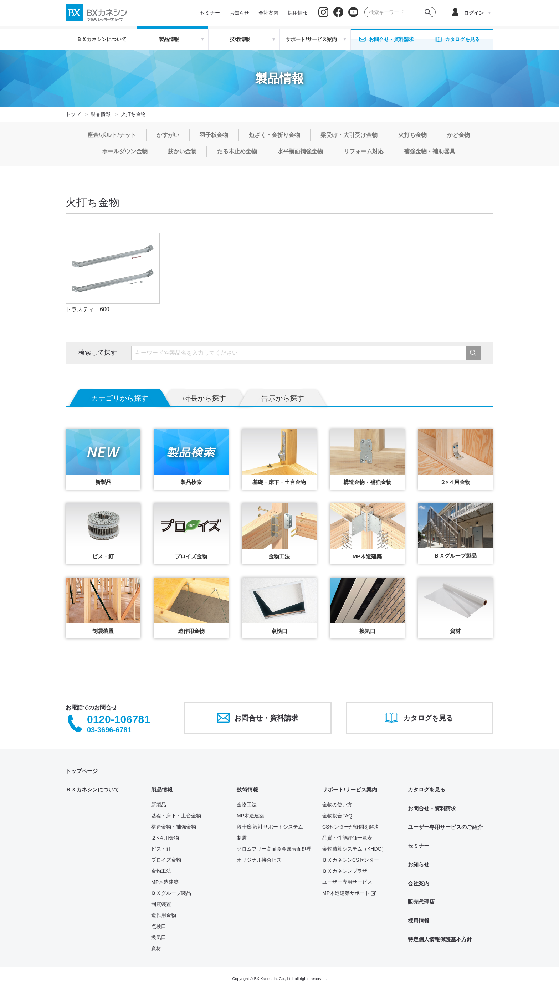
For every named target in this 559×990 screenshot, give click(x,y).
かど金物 (458, 135)
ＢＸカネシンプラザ (344, 871)
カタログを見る (426, 789)
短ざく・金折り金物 (274, 135)
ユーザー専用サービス (347, 882)
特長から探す (204, 398)
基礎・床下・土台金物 (176, 816)
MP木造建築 (165, 882)
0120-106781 (118, 719)
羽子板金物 (214, 135)
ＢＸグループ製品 (171, 893)
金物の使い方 (337, 804)
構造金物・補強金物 (173, 827)
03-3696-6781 (109, 730)
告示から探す (282, 398)
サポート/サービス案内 (349, 789)
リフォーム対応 (364, 151)
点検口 (158, 926)
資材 (156, 948)
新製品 (158, 804)
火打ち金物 (412, 135)
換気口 (158, 937)
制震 (242, 838)
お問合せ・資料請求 (432, 808)
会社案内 (418, 883)
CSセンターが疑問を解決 (350, 827)
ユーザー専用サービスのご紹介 (445, 827)
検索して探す (97, 352)
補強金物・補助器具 (429, 151)
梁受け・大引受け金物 (349, 135)
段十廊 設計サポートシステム (270, 827)
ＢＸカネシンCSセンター (350, 860)
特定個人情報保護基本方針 (440, 939)
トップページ (82, 771)
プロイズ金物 (166, 860)
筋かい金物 (182, 151)
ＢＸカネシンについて (102, 39)
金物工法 (161, 871)
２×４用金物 (165, 838)
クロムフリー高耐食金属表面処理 (274, 849)
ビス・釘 (161, 849)
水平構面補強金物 (300, 151)
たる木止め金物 (237, 151)
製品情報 (101, 114)
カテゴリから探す (119, 398)
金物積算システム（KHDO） (354, 849)
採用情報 (418, 921)
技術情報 (247, 789)
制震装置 (161, 904)
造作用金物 (163, 915)
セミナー (418, 846)
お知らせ (418, 864)
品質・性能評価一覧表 (347, 838)
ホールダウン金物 (125, 151)
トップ (73, 114)
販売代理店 (421, 902)
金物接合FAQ (337, 816)
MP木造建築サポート (349, 893)
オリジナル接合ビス (259, 860)
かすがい (168, 135)
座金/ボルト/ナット (111, 135)
